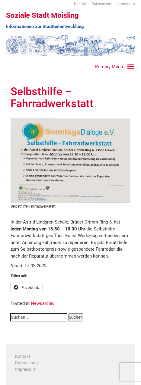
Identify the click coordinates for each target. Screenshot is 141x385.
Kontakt (80, 4)
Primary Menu (109, 66)
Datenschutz (101, 4)
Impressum (126, 4)
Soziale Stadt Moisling (42, 15)
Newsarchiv (42, 303)
